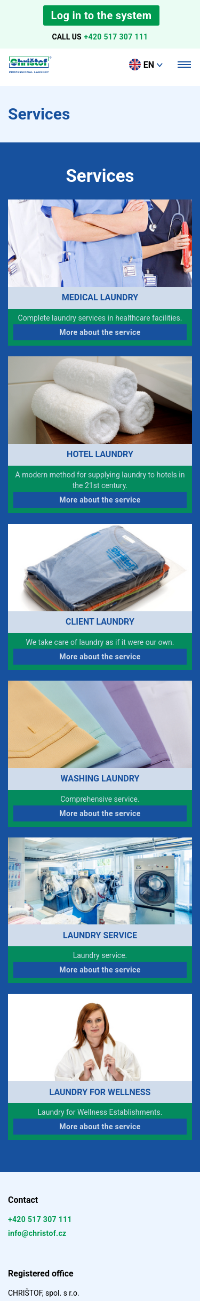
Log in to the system (101, 15)
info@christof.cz (37, 1233)
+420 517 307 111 (116, 37)
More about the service (99, 332)
